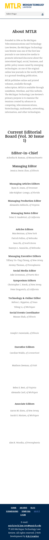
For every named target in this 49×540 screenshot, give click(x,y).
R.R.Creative (32, 536)
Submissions (12, 511)
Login (23, 515)
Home (13, 507)
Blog (33, 507)
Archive (23, 507)
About (37, 511)
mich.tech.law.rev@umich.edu (24, 525)
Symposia (26, 511)
